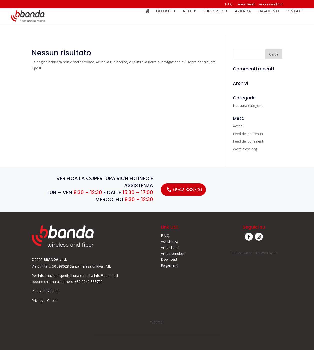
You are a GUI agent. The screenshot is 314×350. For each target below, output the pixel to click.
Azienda (243, 22)
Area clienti (246, 4)
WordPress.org (245, 149)
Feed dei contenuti (248, 133)
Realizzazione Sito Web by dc (253, 252)
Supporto (213, 22)
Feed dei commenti (248, 141)
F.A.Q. (229, 4)
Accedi (238, 126)
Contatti (294, 22)
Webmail (157, 322)
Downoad (169, 259)
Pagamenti (268, 22)
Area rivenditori (271, 4)
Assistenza (169, 241)
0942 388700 (187, 189)
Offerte (164, 22)
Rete (187, 22)
